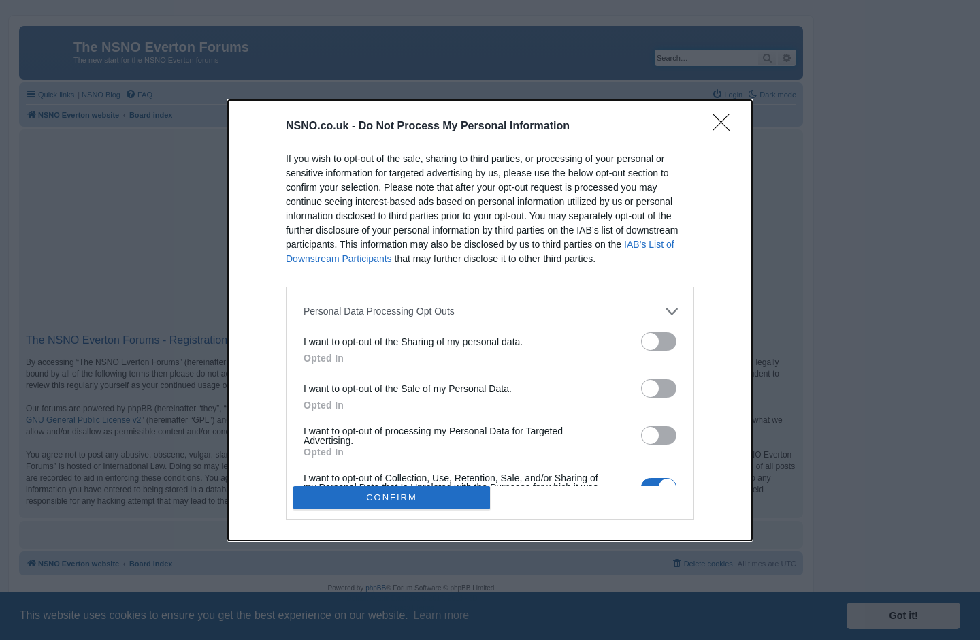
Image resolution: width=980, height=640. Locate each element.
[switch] (658, 341)
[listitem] (490, 311)
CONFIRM (391, 497)
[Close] (725, 127)
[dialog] (490, 320)
